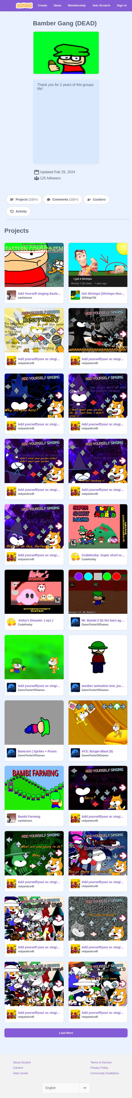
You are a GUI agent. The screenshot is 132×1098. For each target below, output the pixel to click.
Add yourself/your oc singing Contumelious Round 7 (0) (103, 1012)
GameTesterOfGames (95, 624)
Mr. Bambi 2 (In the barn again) (103, 620)
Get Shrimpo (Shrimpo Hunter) (103, 293)
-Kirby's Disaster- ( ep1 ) (35, 620)
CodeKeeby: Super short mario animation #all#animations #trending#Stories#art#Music (103, 555)
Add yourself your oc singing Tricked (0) (39, 947)
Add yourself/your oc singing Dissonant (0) (39, 424)
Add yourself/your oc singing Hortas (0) (39, 555)
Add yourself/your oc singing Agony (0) (103, 359)
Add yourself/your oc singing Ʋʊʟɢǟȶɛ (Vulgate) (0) (39, 882)
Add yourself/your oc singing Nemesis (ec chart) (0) (103, 882)
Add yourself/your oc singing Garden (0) (103, 489)
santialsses (25, 297)
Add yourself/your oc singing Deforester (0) (103, 424)
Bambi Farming (29, 816)
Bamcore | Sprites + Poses (37, 751)
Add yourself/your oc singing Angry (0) (39, 686)
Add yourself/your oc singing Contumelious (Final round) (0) (39, 1012)
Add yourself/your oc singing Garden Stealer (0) (39, 489)
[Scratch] (24, 5)
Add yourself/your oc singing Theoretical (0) (103, 816)
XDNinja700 (89, 297)
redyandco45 (26, 363)
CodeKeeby (89, 559)
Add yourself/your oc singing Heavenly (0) (39, 359)
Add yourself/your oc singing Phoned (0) (103, 947)
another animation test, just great (103, 686)
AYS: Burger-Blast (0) (97, 751)
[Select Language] (66, 1088)
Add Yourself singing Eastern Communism (39, 293)
